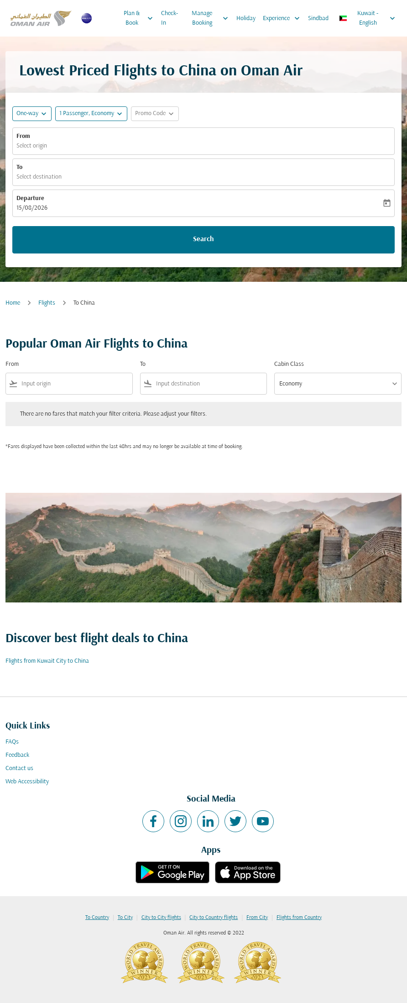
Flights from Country (299, 917)
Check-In (169, 18)
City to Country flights (213, 917)
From (23, 136)
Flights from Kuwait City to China (47, 661)
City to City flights (161, 917)
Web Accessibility (27, 781)
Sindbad (318, 18)
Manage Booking (212, 18)
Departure (30, 198)
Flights (46, 303)
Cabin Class (289, 364)
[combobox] (75, 384)
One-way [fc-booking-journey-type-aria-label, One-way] (27, 113)
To (19, 167)
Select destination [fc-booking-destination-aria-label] (39, 177)
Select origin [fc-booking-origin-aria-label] (31, 146)
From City (257, 917)
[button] (91, 113)
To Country (97, 917)
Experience (283, 18)
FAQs (12, 742)
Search (203, 239)
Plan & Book (140, 18)
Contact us (19, 768)
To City (125, 917)
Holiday (246, 18)
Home (12, 303)
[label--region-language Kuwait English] (368, 18)
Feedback (17, 755)
